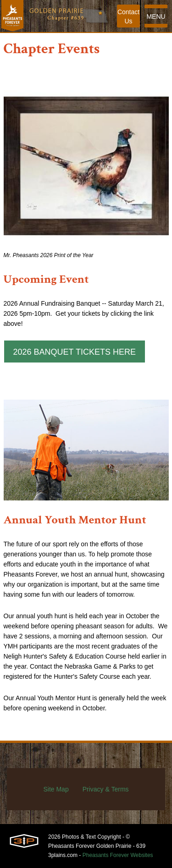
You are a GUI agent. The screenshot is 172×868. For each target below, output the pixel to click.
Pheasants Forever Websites (118, 855)
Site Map (55, 789)
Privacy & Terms (106, 789)
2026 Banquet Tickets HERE (74, 352)
